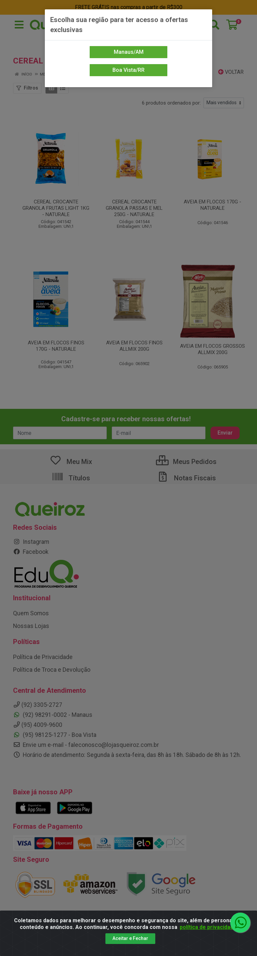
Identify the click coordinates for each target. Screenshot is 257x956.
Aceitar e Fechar (130, 938)
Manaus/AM (129, 52)
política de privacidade (208, 927)
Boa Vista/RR (128, 70)
